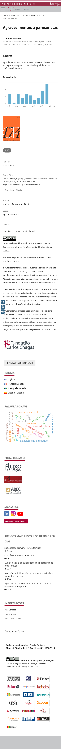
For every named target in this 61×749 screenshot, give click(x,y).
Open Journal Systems (15, 631)
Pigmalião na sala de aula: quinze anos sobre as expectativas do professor (28, 585)
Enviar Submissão (20, 363)
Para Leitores (10, 609)
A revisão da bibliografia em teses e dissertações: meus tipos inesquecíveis (28, 574)
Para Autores (10, 614)
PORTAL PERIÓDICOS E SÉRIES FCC (18, 4)
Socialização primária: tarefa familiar (22, 547)
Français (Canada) (16, 383)
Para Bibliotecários (12, 618)
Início (5, 15)
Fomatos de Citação (13, 190)
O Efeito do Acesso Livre (44, 329)
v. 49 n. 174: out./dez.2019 (34, 15)
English (11, 379)
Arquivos (15, 15)
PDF (7, 150)
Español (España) (16, 392)
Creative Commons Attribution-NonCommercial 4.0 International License (27, 247)
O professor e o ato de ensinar (19, 555)
